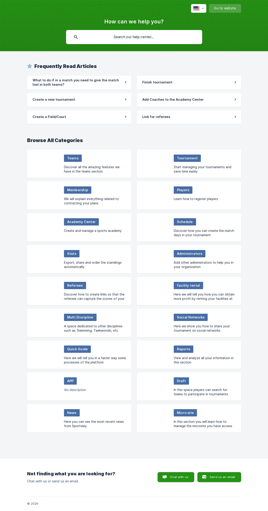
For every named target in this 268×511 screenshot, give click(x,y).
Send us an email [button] (222, 477)
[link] (79, 82)
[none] (198, 8)
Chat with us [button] (179, 477)
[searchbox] (134, 37)
